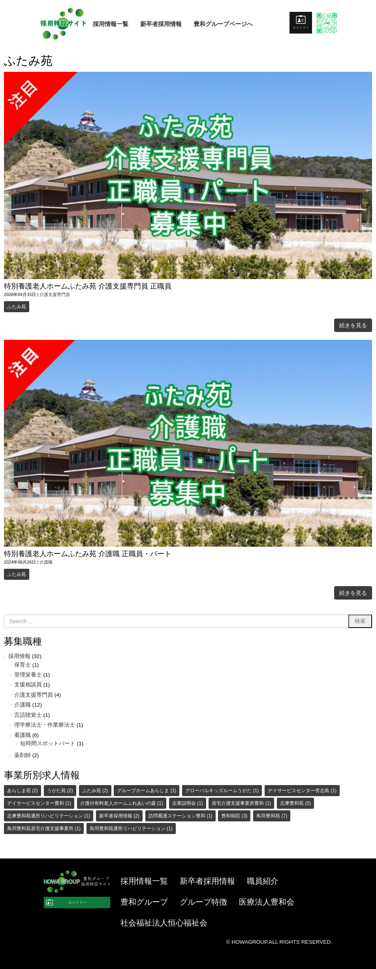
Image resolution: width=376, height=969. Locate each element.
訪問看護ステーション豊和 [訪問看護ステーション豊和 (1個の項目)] (180, 816)
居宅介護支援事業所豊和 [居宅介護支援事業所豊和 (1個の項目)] (241, 803)
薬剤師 (22, 755)
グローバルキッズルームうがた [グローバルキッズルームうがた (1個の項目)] (222, 790)
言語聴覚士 (28, 715)
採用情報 (19, 656)
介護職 (46, 562)
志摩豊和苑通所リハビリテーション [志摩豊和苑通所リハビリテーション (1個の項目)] (48, 816)
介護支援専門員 (54, 294)
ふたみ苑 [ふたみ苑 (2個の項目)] (95, 790)
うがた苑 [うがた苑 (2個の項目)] (60, 790)
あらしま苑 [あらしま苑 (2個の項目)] (22, 790)
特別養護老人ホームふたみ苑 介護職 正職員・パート (87, 554)
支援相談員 (28, 685)
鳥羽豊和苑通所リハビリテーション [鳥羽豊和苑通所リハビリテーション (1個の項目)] (131, 828)
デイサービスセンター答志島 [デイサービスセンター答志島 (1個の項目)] (302, 790)
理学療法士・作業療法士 (44, 725)
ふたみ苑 (16, 306)
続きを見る (353, 325)
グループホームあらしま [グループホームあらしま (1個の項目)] (146, 790)
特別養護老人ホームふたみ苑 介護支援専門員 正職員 (87, 286)
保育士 (22, 665)
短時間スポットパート (47, 743)
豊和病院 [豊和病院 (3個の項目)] (234, 816)
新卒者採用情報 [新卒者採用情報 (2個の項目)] (119, 816)
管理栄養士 (28, 675)
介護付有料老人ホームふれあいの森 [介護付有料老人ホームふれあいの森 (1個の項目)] (121, 803)
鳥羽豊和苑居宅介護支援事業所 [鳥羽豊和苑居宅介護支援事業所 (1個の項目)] (44, 828)
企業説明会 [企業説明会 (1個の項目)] (187, 803)
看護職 (22, 735)
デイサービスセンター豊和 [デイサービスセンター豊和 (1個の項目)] (39, 803)
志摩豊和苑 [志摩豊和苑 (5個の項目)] (295, 803)
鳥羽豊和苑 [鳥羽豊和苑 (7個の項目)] (271, 816)
